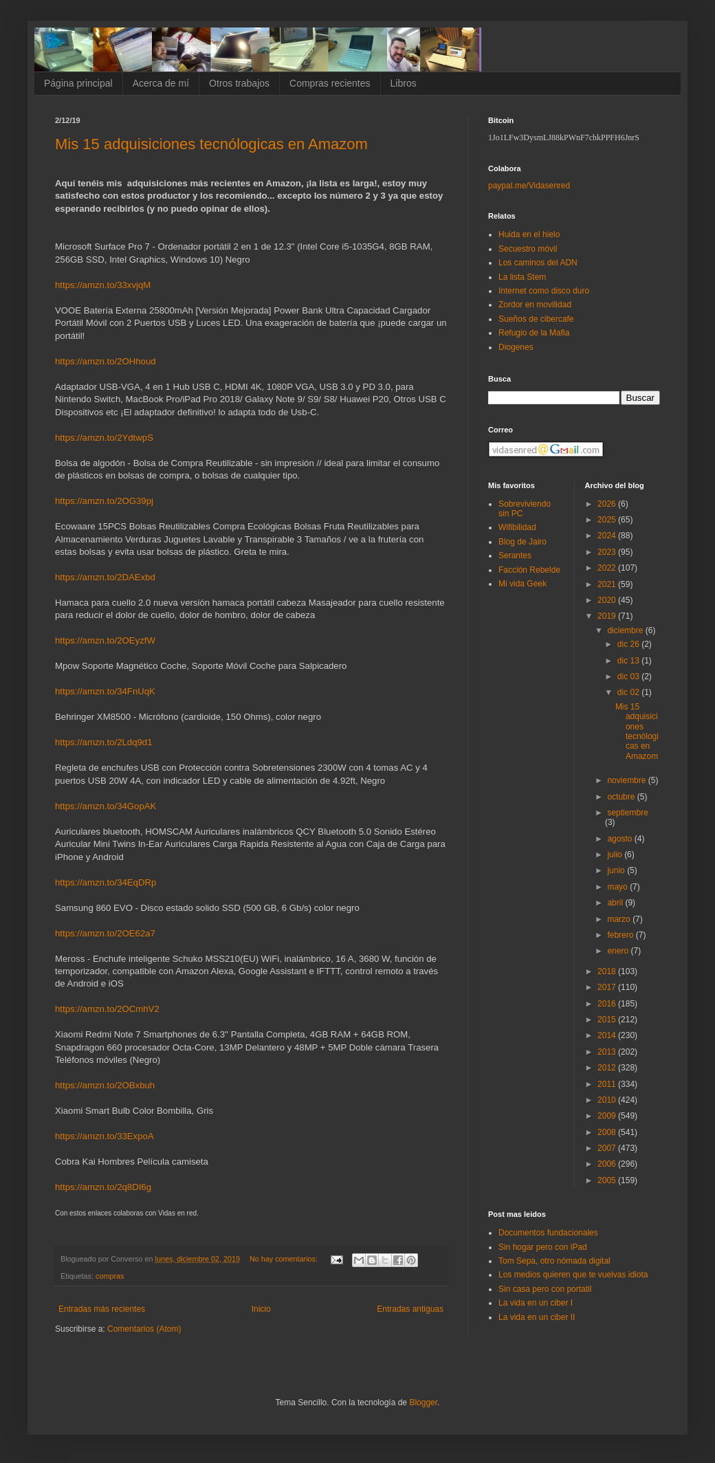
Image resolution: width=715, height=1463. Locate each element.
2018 (607, 971)
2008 (607, 1132)
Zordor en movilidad (534, 304)
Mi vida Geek (522, 583)
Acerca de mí (161, 83)
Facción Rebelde (529, 570)
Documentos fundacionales (548, 1233)
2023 (607, 552)
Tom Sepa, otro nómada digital (554, 1261)
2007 (607, 1148)
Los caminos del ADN (538, 262)
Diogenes (516, 347)
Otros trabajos (239, 83)
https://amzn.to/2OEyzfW (105, 640)
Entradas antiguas (410, 1309)
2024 (607, 535)
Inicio (261, 1309)
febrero (621, 935)
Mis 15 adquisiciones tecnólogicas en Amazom (211, 144)
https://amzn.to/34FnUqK (105, 691)
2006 (607, 1164)
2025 (607, 520)
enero (618, 951)
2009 (607, 1116)
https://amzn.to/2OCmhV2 (107, 1009)
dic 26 (629, 644)
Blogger (423, 1402)
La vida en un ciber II (536, 1317)
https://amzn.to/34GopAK (105, 806)
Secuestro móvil (527, 249)
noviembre (627, 780)
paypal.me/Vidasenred (529, 185)
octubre (622, 797)
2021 (607, 584)
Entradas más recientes (101, 1309)
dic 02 (629, 692)
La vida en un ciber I (535, 1303)
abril (616, 903)
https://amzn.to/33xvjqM (103, 285)
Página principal (78, 83)
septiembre (627, 812)
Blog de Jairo (522, 542)
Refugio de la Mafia (533, 333)
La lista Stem (522, 277)
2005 (607, 1180)
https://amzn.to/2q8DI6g (103, 1187)
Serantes (514, 555)
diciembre (626, 630)
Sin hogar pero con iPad (542, 1247)
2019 (607, 616)
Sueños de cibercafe (535, 319)
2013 (607, 1052)
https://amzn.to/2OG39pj (104, 501)
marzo (619, 919)
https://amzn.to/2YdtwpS (104, 437)
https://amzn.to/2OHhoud (105, 361)
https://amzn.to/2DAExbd (105, 577)
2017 (607, 987)
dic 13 (629, 661)
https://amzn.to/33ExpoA (104, 1136)
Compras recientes (330, 83)
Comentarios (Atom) (144, 1329)
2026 (607, 504)
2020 (607, 600)
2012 (607, 1067)
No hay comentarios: (285, 1259)
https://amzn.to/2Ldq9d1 (104, 742)
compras (110, 1276)
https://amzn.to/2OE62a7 (105, 933)
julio (615, 854)
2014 (607, 1035)
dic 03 (629, 676)
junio (617, 870)
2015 (607, 1019)
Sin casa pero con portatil (544, 1289)
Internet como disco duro (543, 291)
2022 (607, 568)
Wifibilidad (517, 527)
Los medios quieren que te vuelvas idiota (573, 1274)
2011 (607, 1084)
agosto (620, 839)
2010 (607, 1100)
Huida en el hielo (529, 234)
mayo (618, 887)
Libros (403, 83)
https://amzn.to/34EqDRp (105, 882)
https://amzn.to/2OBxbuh (105, 1085)
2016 (607, 1004)
